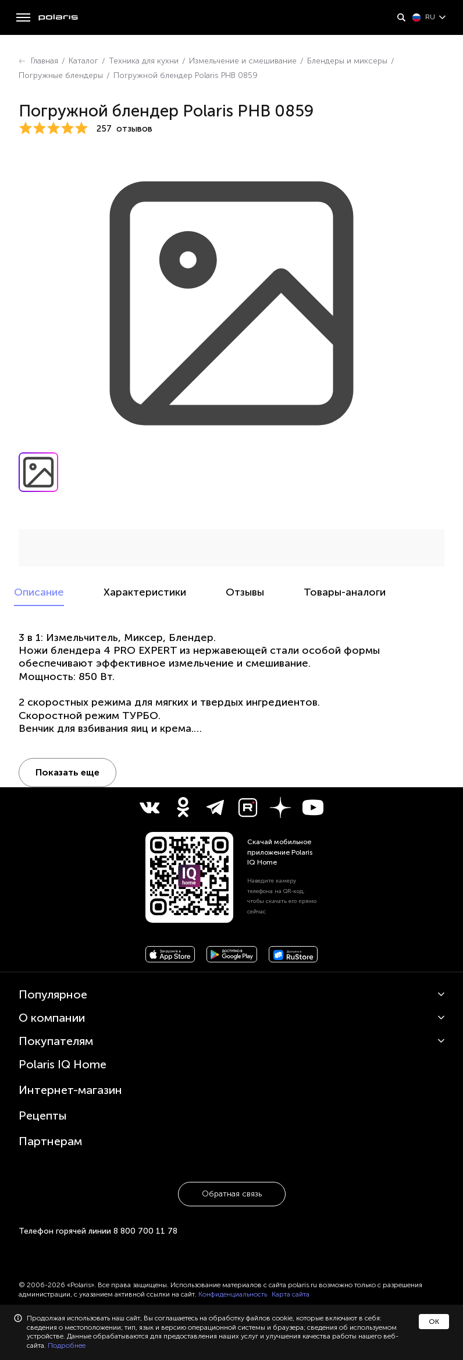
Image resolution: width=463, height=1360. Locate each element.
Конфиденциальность (232, 1294)
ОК (434, 1322)
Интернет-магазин (70, 1090)
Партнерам (50, 1141)
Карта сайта (290, 1294)
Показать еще (67, 772)
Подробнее (67, 1345)
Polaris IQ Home (62, 1064)
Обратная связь (232, 1194)
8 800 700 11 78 (145, 1231)
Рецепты (43, 1115)
